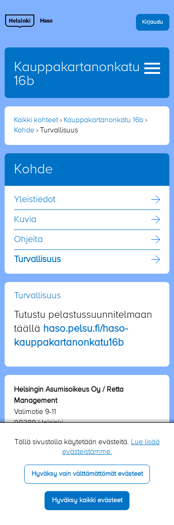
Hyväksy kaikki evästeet (87, 500)
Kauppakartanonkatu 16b (103, 120)
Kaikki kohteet (36, 120)
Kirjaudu (152, 22)
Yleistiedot (35, 199)
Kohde (24, 130)
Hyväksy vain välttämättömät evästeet (87, 474)
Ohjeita (28, 239)
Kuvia (25, 219)
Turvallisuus (37, 259)
